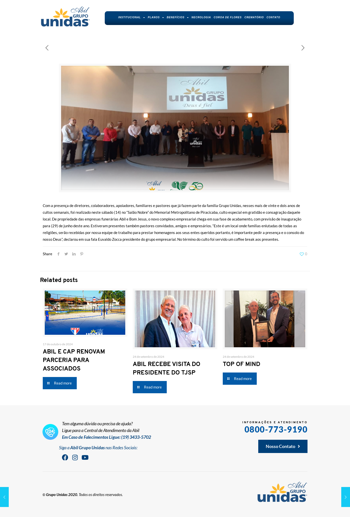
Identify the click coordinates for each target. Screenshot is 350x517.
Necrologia (201, 17)
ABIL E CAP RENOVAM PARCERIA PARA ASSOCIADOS (74, 360)
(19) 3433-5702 (136, 437)
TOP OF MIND (241, 364)
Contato (273, 17)
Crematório (254, 17)
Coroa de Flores (228, 17)
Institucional (131, 17)
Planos (156, 17)
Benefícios (178, 17)
